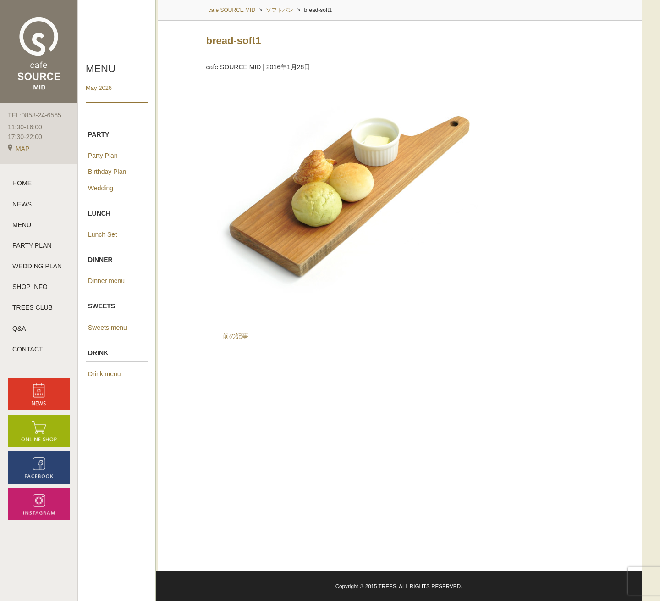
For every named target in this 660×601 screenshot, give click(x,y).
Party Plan (103, 155)
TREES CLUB (32, 309)
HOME (22, 185)
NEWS (22, 206)
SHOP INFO (30, 289)
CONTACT (27, 351)
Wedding (100, 188)
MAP (18, 151)
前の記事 (235, 335)
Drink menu (104, 374)
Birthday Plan (107, 171)
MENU (21, 226)
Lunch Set (102, 234)
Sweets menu (107, 327)
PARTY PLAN (32, 247)
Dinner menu (106, 280)
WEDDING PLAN (37, 268)
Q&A (19, 330)
